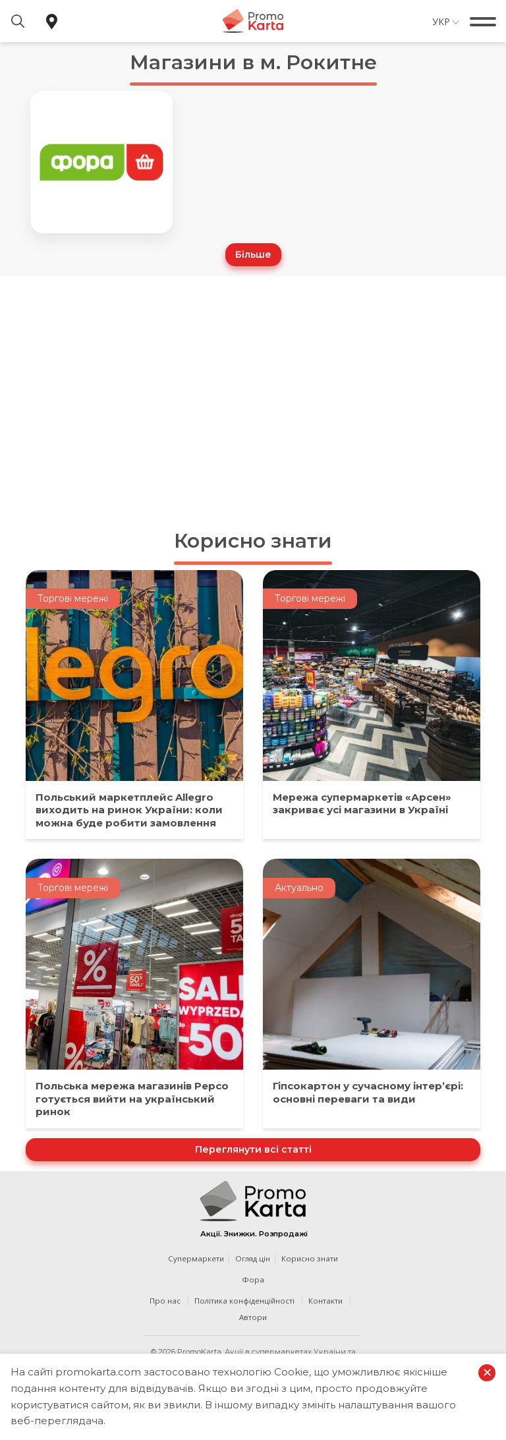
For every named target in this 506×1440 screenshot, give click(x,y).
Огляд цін (252, 1258)
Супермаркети (196, 1258)
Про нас (165, 1301)
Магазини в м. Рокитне (253, 61)
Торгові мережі (73, 599)
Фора (253, 1279)
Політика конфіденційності (244, 1301)
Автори (253, 1317)
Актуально (299, 888)
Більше (253, 254)
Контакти (325, 1301)
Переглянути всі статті (253, 1149)
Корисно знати (253, 541)
